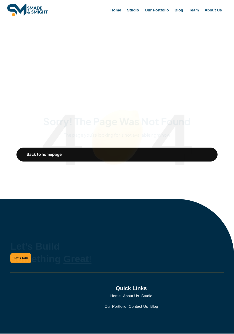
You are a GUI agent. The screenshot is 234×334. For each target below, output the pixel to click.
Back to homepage (44, 154)
